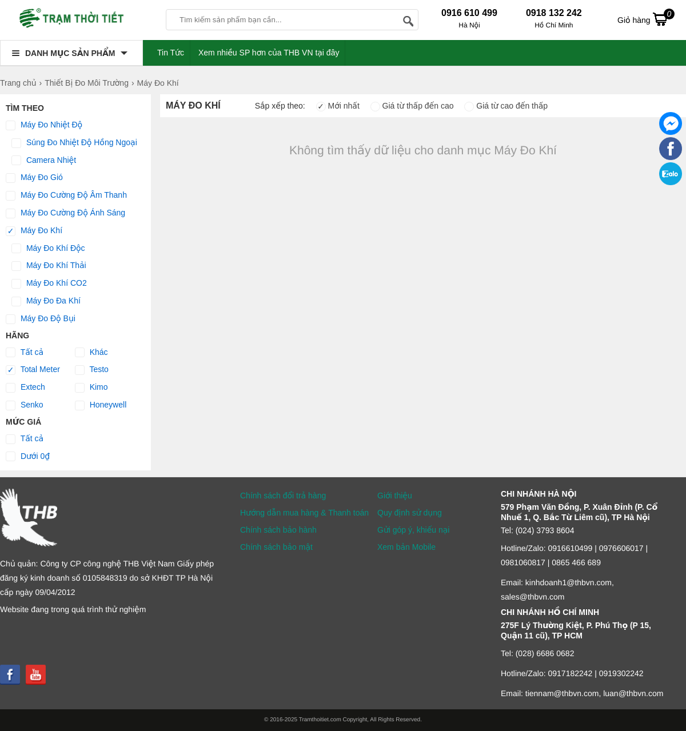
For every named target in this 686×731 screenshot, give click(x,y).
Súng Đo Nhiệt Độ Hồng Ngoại (74, 143)
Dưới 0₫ (28, 457)
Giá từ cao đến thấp (506, 105)
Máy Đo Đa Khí (46, 301)
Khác (91, 352)
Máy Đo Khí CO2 (49, 283)
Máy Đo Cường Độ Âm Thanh (66, 195)
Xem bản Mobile (406, 547)
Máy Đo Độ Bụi (40, 319)
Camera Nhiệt (43, 160)
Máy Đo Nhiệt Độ (44, 125)
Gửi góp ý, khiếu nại (413, 529)
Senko (24, 405)
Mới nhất (338, 105)
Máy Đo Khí (34, 231)
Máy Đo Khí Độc (48, 248)
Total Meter (33, 370)
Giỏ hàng (646, 19)
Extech (25, 387)
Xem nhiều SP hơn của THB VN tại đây (269, 52)
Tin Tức (170, 52)
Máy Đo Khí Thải (48, 266)
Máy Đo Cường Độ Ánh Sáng (65, 213)
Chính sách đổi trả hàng (283, 495)
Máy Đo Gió (34, 178)
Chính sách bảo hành (278, 529)
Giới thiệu (394, 495)
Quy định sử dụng (409, 512)
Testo (92, 370)
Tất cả (24, 352)
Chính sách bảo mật (276, 547)
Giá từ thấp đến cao (412, 105)
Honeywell (100, 405)
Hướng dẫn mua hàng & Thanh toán (304, 512)
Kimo (91, 387)
